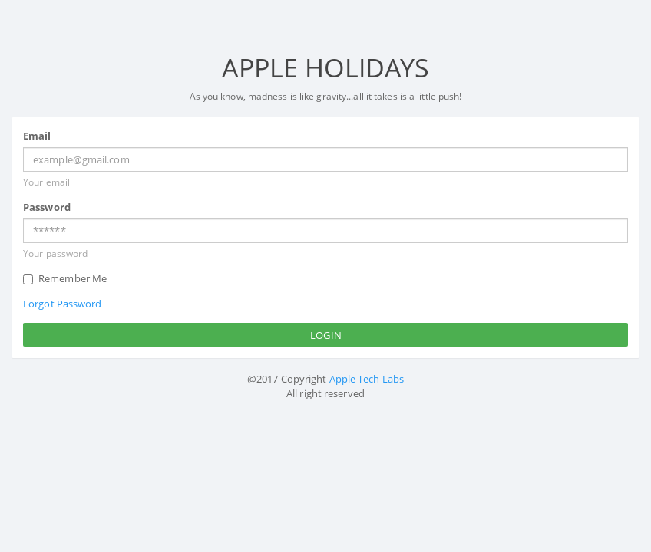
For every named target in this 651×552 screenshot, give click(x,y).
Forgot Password (62, 303)
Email (37, 136)
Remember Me (65, 278)
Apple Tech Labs (367, 379)
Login (326, 335)
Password (47, 207)
